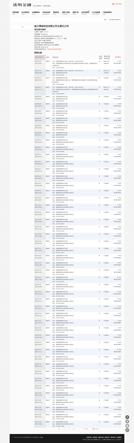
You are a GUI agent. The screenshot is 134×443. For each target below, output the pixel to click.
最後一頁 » (95, 429)
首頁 (105, 19)
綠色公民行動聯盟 (93, 439)
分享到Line (127, 426)
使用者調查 (85, 13)
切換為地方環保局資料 (54, 49)
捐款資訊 (95, 437)
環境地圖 (16, 13)
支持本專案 (117, 4)
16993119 (46, 32)
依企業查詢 (25, 13)
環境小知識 (66, 13)
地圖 (41, 437)
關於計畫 (101, 437)
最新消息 (107, 437)
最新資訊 (56, 13)
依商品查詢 (46, 13)
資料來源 (112, 437)
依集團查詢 (36, 13)
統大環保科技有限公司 (115, 19)
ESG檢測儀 (96, 13)
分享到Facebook (127, 417)
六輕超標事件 (107, 13)
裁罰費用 (118, 57)
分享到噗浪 (127, 430)
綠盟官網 (89, 437)
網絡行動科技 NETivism (109, 439)
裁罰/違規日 (40, 57)
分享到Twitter (127, 421)
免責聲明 (119, 437)
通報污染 (76, 13)
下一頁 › (85, 429)
